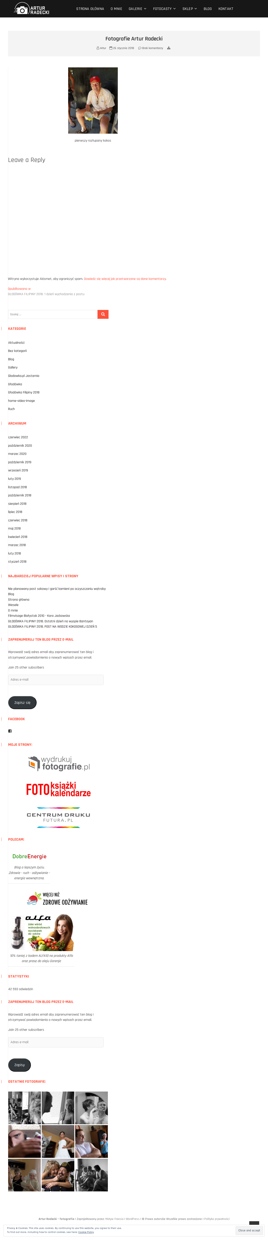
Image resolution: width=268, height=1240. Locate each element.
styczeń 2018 (17, 561)
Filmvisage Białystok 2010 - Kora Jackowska (39, 615)
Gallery (12, 367)
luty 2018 (14, 553)
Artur (101, 48)
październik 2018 (19, 495)
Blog (208, 8)
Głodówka (15, 384)
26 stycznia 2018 (121, 48)
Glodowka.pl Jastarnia (23, 376)
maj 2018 (14, 528)
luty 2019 (14, 479)
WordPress (133, 1219)
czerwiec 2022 (18, 437)
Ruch (11, 409)
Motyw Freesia (114, 1219)
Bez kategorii (17, 351)
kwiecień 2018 (17, 537)
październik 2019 (19, 462)
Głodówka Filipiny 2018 (23, 392)
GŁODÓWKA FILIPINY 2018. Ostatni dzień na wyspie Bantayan (50, 621)
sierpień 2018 (17, 503)
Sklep (187, 8)
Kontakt (225, 8)
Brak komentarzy (150, 48)
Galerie (135, 8)
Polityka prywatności (217, 1219)
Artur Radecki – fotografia (56, 1219)
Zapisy (19, 1064)
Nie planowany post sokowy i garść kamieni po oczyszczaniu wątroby (57, 589)
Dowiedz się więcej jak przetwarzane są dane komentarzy (125, 279)
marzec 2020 (17, 454)
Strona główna (90, 8)
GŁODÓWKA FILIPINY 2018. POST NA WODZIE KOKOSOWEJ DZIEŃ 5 (52, 626)
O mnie (116, 8)
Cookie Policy (86, 1232)
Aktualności (16, 342)
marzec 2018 (17, 545)
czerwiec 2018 (17, 520)
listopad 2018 (17, 487)
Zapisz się (22, 702)
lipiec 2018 (15, 512)
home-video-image (21, 401)
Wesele (13, 605)
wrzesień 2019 (18, 470)
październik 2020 (20, 445)
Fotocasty (162, 8)
